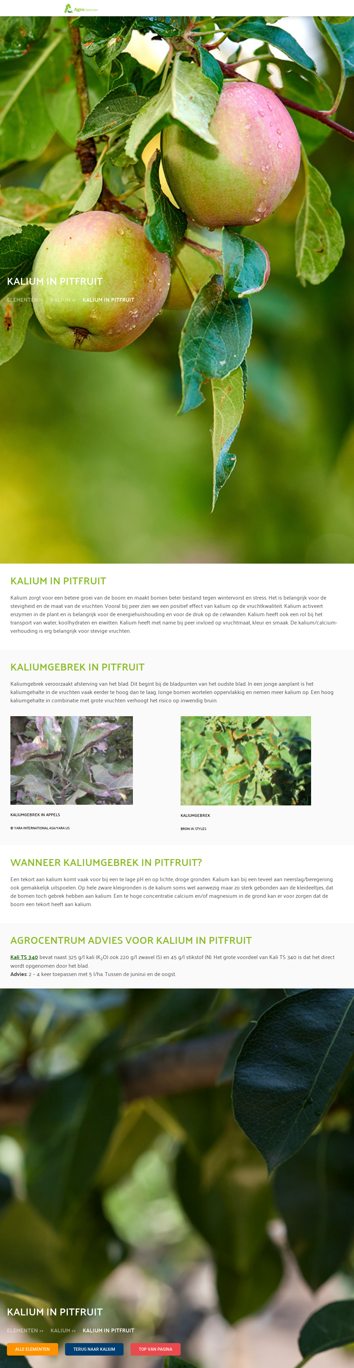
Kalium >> (63, 299)
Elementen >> (25, 299)
